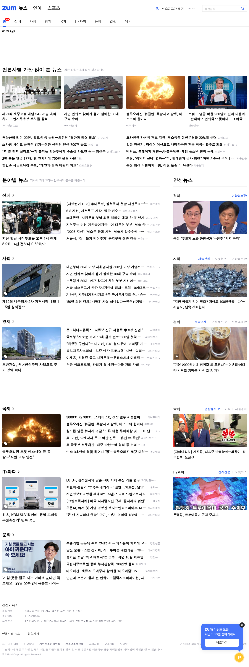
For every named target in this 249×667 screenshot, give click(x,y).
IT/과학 (80, 21)
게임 (128, 21)
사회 (32, 21)
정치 (17, 21)
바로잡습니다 (32, 616)
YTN (227, 409)
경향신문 (193, 125)
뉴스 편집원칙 (10, 644)
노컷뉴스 (220, 259)
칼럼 (113, 21)
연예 (37, 8)
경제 (48, 21)
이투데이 (131, 125)
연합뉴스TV (239, 196)
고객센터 (109, 644)
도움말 (124, 644)
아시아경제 (70, 125)
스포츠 (53, 8)
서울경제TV (239, 322)
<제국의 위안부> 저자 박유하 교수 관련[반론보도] (54, 611)
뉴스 (23, 8)
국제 (63, 21)
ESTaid (9, 654)
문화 (97, 21)
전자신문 (224, 472)
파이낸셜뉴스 (10, 125)
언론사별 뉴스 (11, 633)
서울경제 (204, 259)
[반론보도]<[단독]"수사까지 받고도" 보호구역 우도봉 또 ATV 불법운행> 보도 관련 (74, 621)
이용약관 (29, 644)
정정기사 (8, 605)
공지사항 (94, 644)
